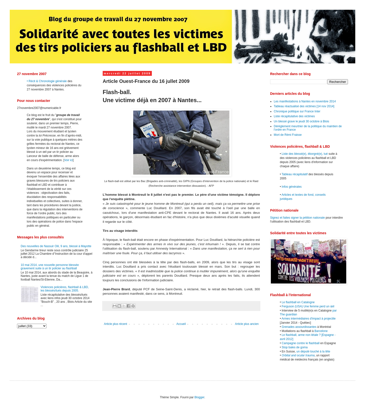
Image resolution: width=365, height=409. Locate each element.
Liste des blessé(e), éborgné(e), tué (305, 154)
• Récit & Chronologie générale (47, 81)
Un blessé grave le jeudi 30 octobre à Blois (301, 121)
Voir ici (68, 160)
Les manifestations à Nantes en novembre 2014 (305, 101)
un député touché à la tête (313, 351)
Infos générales (292, 186)
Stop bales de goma (295, 347)
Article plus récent (115, 324)
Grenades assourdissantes (299, 327)
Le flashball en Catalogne (298, 302)
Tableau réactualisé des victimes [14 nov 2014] (304, 106)
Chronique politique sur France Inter (297, 111)
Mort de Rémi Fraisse (288, 134)
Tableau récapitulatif (295, 174)
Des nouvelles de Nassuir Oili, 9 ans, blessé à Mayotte (56, 246)
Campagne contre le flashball (300, 343)
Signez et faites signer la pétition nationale (297, 217)
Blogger (199, 397)
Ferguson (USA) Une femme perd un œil (308, 306)
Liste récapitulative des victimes (294, 116)
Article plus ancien (247, 324)
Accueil (181, 324)
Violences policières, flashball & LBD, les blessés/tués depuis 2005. (65, 288)
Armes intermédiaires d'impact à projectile (309, 318)
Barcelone (321, 331)
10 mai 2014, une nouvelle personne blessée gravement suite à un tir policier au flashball (50, 266)
